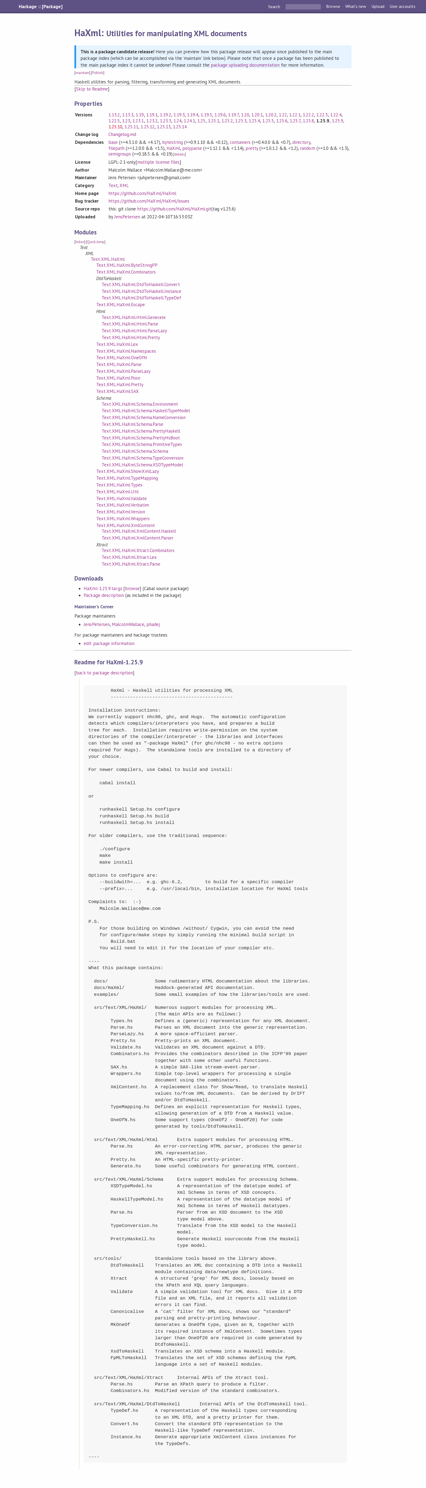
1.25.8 (308, 121)
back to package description (104, 673)
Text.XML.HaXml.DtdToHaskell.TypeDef (141, 298)
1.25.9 (337, 121)
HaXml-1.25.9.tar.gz (103, 588)
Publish (97, 72)
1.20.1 (257, 115)
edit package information (109, 643)
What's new (355, 6)
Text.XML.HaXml (107, 259)
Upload (377, 6)
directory (301, 142)
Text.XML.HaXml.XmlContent (125, 525)
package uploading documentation (245, 65)
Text (113, 185)
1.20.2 (271, 115)
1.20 (245, 115)
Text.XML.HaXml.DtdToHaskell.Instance (141, 291)
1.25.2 (227, 121)
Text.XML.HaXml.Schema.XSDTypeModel (142, 465)
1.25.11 (131, 127)
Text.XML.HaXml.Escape (120, 305)
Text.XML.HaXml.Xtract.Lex (129, 557)
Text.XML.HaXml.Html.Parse (130, 324)
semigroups (119, 154)
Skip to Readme (92, 89)
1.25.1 (213, 121)
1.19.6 (220, 115)
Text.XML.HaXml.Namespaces (126, 351)
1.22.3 (322, 115)
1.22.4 (336, 115)
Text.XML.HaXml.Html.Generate (134, 317)
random (307, 148)
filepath (116, 148)
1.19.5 (206, 115)
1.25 (201, 121)
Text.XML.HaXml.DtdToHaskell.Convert (141, 284)
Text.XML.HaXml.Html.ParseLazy (134, 331)
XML (124, 185)
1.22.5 (114, 121)
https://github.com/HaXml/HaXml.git (174, 209)
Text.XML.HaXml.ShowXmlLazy (127, 471)
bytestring (172, 142)
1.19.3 (179, 115)
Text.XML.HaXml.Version (120, 512)
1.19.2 (165, 115)
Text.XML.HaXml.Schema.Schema (135, 451)
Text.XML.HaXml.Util (117, 492)
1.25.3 (240, 121)
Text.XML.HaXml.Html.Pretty (131, 337)
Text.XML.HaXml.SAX (117, 391)
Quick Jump (95, 242)
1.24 (177, 121)
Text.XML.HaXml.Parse (118, 364)
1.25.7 (295, 121)
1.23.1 (138, 121)
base (113, 142)
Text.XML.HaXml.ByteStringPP (127, 265)
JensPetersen (127, 217)
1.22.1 (294, 115)
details (179, 154)
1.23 (126, 121)
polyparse (192, 148)
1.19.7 (233, 115)
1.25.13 (164, 127)
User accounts (402, 6)
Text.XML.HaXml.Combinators (126, 272)
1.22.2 (308, 115)
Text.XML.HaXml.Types (119, 485)
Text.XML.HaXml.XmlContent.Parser (137, 538)
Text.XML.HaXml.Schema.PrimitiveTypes (142, 444)
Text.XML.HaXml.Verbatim (122, 505)
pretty (252, 148)
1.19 (140, 115)
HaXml (173, 148)
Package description (104, 595)
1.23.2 (152, 121)
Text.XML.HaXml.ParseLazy (123, 371)
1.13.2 (114, 115)
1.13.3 (127, 115)
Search (274, 6)
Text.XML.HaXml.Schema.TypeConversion (142, 458)
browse (132, 588)
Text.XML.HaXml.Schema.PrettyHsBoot (141, 438)
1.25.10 (115, 127)
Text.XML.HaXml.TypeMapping (127, 478)
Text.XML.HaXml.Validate (121, 498)
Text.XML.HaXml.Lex (117, 344)
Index (80, 242)
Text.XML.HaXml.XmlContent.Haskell (139, 531)
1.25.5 (268, 121)
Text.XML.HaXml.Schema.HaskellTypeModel (146, 411)
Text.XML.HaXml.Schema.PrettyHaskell (141, 431)
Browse (333, 6)
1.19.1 (152, 115)
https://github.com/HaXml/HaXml (142, 193)
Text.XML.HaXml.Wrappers (123, 519)
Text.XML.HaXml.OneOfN (121, 358)
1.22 (283, 115)
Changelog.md (122, 134)
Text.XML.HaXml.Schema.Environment (140, 404)
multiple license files (158, 162)
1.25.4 (254, 121)
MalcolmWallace (128, 624)
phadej (153, 624)
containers (240, 142)
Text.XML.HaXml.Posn (118, 378)
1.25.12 (147, 127)
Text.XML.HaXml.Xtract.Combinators (138, 550)
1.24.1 (189, 121)
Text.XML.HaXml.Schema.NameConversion (144, 417)
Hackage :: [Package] (40, 6)
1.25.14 (180, 127)
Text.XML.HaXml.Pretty (119, 385)
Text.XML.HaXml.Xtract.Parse (131, 564)
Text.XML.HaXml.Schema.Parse (132, 424)
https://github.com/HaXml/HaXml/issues (148, 201)
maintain (82, 72)
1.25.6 (281, 121)
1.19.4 (192, 115)
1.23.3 (165, 121)
